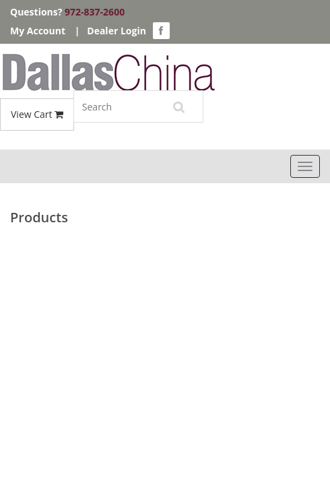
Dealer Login (116, 30)
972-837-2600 (95, 11)
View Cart (37, 114)
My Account (37, 30)
